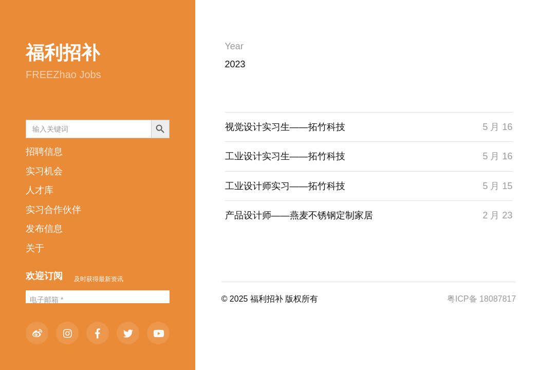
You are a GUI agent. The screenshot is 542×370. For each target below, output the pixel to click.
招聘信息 (44, 151)
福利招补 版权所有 (284, 298)
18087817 (497, 298)
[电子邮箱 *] (98, 299)
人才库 (39, 190)
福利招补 (63, 52)
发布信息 (44, 229)
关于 (35, 248)
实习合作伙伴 (53, 210)
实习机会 (44, 171)
